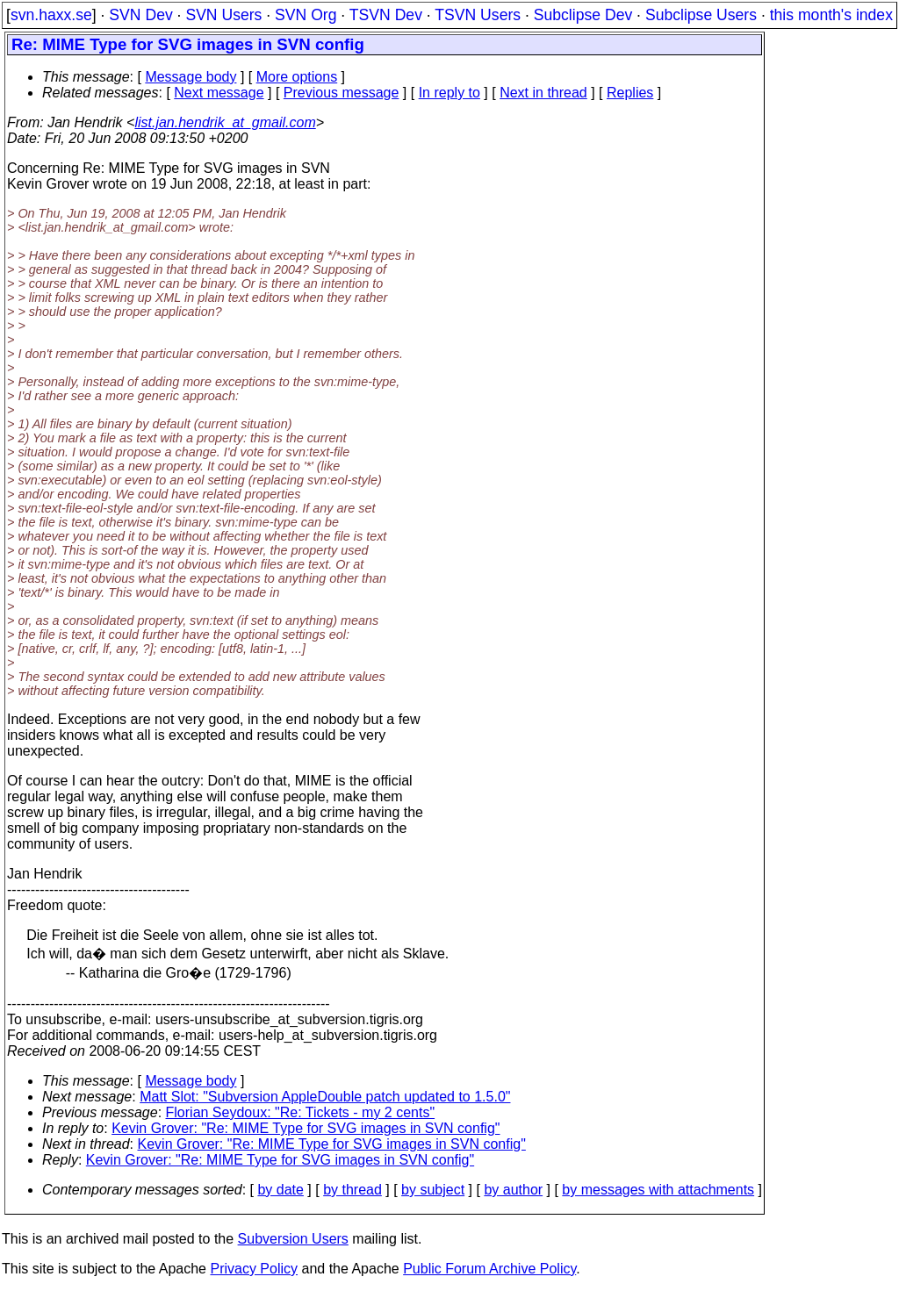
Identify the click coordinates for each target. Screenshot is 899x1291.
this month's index (831, 15)
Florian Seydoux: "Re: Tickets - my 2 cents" (300, 1112)
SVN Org (305, 15)
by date (280, 1189)
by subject (432, 1189)
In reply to (449, 92)
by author (513, 1189)
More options (297, 76)
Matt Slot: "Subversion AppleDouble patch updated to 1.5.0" (325, 1096)
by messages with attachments (658, 1189)
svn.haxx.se (51, 15)
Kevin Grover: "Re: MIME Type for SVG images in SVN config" (305, 1128)
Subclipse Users (701, 15)
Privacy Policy (254, 1268)
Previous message (341, 92)
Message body (190, 76)
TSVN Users (478, 15)
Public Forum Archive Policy (489, 1268)
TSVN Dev (385, 15)
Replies (630, 92)
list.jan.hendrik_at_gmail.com (224, 122)
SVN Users (223, 15)
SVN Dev (140, 15)
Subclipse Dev (583, 15)
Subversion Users (293, 1238)
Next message (218, 92)
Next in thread (543, 92)
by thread (352, 1189)
